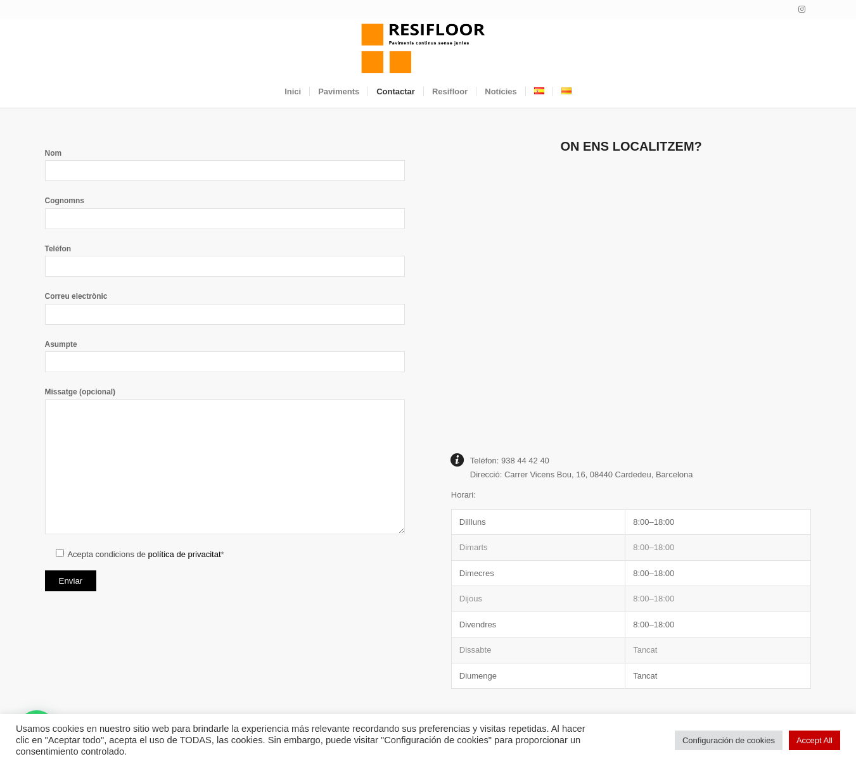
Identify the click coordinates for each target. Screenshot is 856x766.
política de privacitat (184, 554)
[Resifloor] (427, 47)
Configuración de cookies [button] (728, 740)
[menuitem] (292, 92)
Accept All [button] (814, 740)
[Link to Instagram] (802, 9)
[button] (631, 599)
